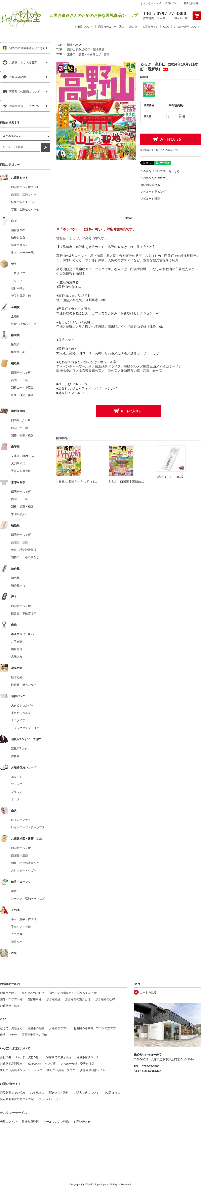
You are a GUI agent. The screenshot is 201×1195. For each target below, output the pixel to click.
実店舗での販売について (21, 91)
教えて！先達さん (11, 1028)
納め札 (15, 577)
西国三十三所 (19, 380)
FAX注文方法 (112, 1092)
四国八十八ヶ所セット (25, 186)
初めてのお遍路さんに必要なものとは (73, 992)
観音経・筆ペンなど (23, 684)
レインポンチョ (21, 819)
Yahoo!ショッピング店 (41, 1063)
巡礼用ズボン (19, 245)
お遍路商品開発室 (11, 1063)
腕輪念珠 (16, 649)
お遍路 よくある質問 (20, 62)
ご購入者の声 (14, 77)
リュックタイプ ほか (25, 728)
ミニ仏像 (16, 934)
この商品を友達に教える (155, 178)
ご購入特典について (86, 1092)
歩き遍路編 (53, 999)
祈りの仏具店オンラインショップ (21, 1070)
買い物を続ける (150, 184)
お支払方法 (37, 1092)
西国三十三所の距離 (34, 1034)
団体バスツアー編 (11, 999)
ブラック (16, 784)
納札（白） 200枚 (170, 477)
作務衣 (15, 756)
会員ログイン (172, 3)
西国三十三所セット (23, 194)
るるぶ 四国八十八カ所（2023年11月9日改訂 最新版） (96, 481)
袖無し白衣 (18, 237)
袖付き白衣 (18, 230)
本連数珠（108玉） (23, 634)
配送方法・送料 (59, 1092)
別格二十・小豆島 (22, 387)
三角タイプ (18, 273)
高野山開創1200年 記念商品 (85, 49)
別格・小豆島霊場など (25, 863)
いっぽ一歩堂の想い (28, 1057)
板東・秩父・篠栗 (22, 395)
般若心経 (16, 677)
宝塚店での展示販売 (59, 1057)
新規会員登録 (191, 3)
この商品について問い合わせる (160, 171)
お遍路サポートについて (21, 106)
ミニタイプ (18, 720)
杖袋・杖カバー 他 (23, 323)
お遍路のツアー (59, 1028)
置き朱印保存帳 (21, 470)
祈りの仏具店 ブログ (61, 1070)
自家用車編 (34, 999)
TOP (59, 44)
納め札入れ (18, 585)
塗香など (16, 941)
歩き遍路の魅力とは (77, 999)
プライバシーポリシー (53, 1099)
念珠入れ (16, 656)
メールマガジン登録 (56, 1121)
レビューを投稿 (150, 198)
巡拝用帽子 (18, 288)
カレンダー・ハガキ (23, 870)
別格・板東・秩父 (22, 435)
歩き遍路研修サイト (92, 1070)
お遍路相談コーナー (89, 1057)
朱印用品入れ (19, 514)
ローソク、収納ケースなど (28, 898)
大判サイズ (18, 463)
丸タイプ (16, 280)
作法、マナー (8, 1034)
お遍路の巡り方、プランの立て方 (95, 1028)
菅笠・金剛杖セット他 (25, 209)
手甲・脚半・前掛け (23, 919)
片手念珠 (16, 641)
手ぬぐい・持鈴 (21, 926)
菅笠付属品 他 (21, 295)
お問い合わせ (82, 1121)
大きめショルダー (22, 705)
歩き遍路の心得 (105, 999)
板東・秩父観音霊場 (23, 549)
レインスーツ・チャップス (28, 827)
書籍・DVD (73, 44)
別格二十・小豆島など (25, 557)
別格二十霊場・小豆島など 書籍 (88, 54)
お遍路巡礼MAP (10, 1005)
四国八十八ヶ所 (21, 372)
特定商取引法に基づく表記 (17, 1099)
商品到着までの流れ (12, 1092)
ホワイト (16, 776)
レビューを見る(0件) (153, 191)
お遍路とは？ (8, 992)
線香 (14, 891)
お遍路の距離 (35, 1028)
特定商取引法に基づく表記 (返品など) (159, 150)
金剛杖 (15, 316)
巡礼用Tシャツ (20, 748)
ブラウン (16, 791)
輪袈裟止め (18, 352)
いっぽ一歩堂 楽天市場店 (77, 1063)
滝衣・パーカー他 (22, 252)
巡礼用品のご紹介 (33, 992)
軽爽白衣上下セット (23, 202)
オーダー (16, 799)
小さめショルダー (22, 712)
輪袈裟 (15, 344)
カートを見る (148, 992)
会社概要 (5, 1057)
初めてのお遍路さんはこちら (24, 48)
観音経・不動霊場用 (23, 613)
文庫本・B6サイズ (22, 455)
